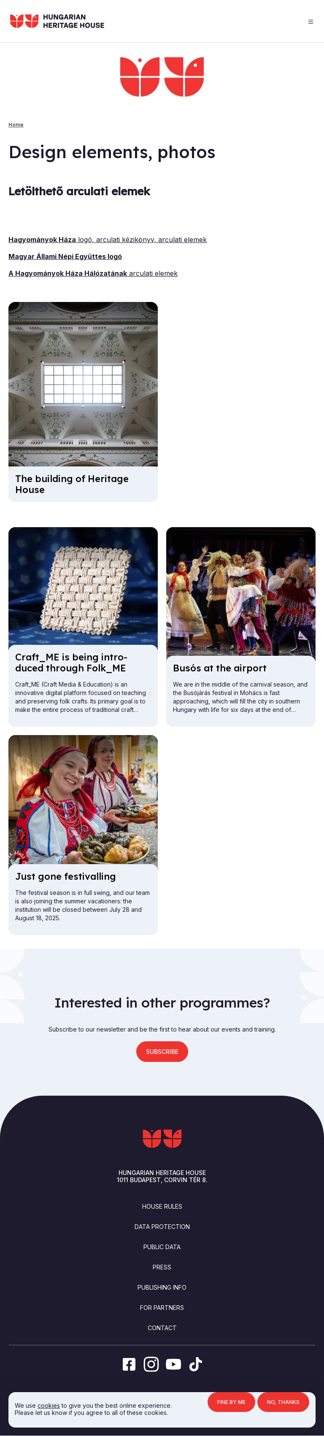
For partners (162, 1307)
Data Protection (162, 1226)
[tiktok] (195, 1364)
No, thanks (283, 1402)
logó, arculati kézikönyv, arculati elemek (107, 239)
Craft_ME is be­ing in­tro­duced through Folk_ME (71, 662)
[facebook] (129, 1364)
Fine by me (231, 1402)
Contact (162, 1327)
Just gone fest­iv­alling (65, 876)
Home (16, 124)
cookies (49, 1405)
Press (162, 1267)
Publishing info (162, 1287)
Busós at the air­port (220, 668)
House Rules (162, 1206)
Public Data (162, 1246)
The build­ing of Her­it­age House (72, 484)
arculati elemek (93, 273)
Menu (310, 22)
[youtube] (173, 1364)
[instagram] (150, 1364)
